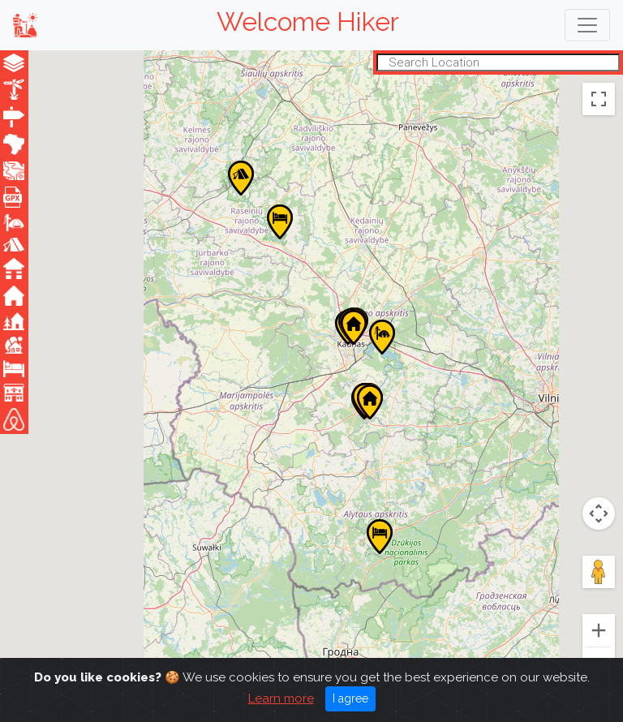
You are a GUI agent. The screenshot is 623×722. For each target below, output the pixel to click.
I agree (350, 698)
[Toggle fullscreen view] (598, 99)
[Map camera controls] (598, 513)
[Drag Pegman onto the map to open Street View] (598, 572)
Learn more (281, 698)
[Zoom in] (598, 630)
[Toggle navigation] (587, 25)
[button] (241, 178)
